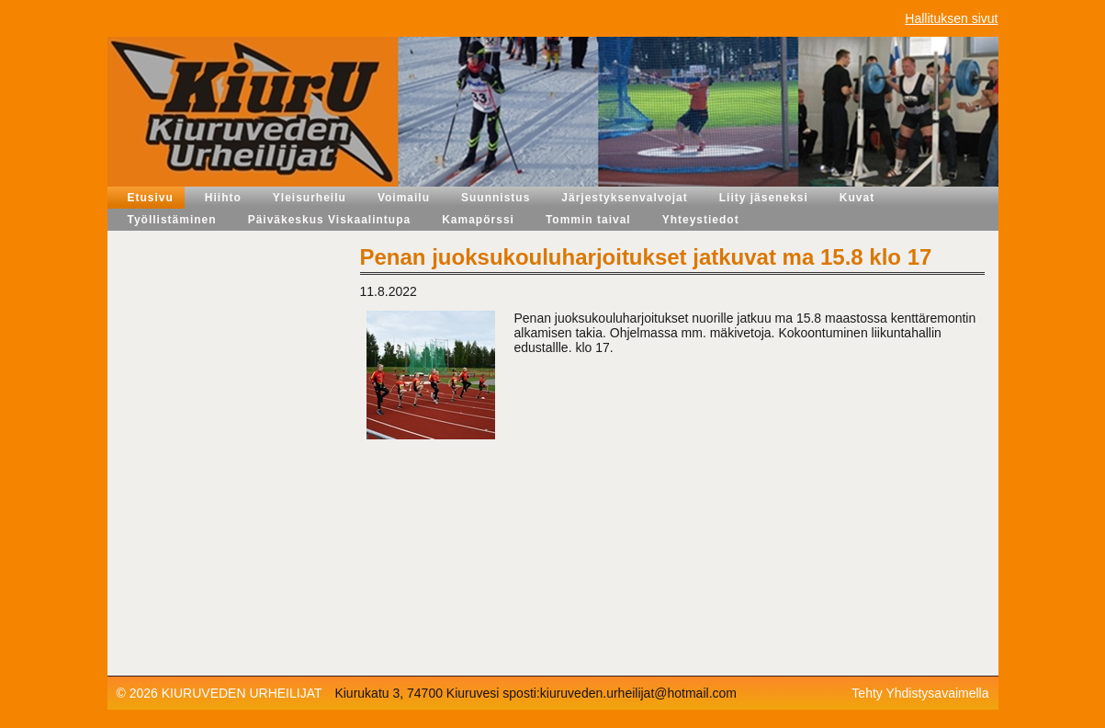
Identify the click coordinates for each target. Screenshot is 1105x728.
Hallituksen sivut (951, 18)
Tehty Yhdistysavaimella (919, 693)
